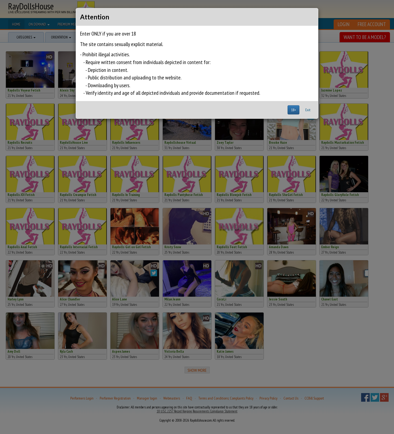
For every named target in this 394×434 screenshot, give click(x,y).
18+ (293, 109)
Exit (307, 109)
